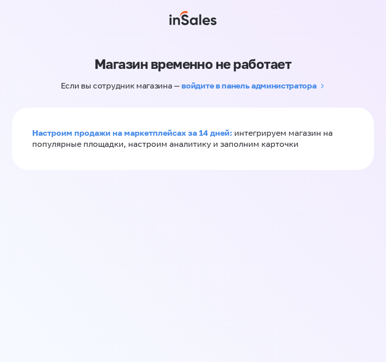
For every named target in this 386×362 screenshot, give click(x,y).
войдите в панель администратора (248, 85)
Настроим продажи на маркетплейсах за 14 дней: (133, 133)
